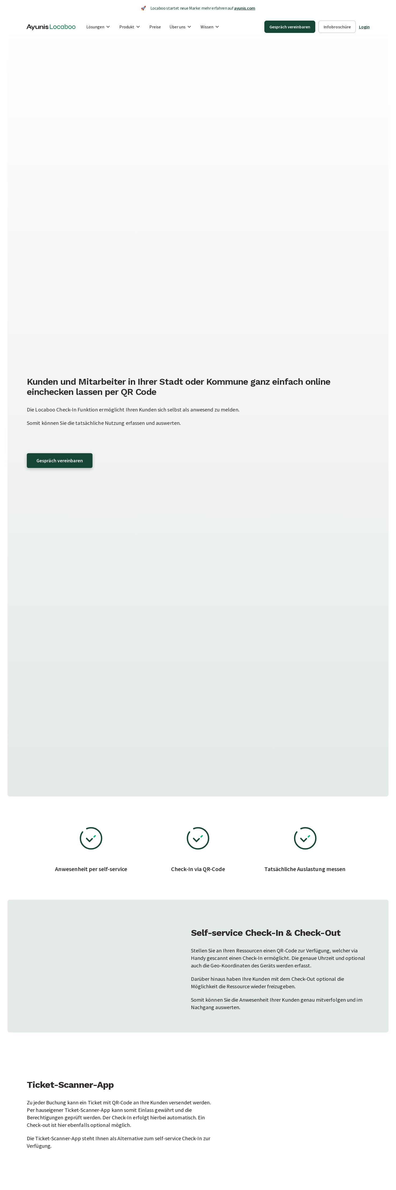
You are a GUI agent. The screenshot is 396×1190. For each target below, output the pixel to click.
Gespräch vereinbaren (59, 460)
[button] (98, 26)
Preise (155, 26)
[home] (51, 26)
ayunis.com (244, 8)
